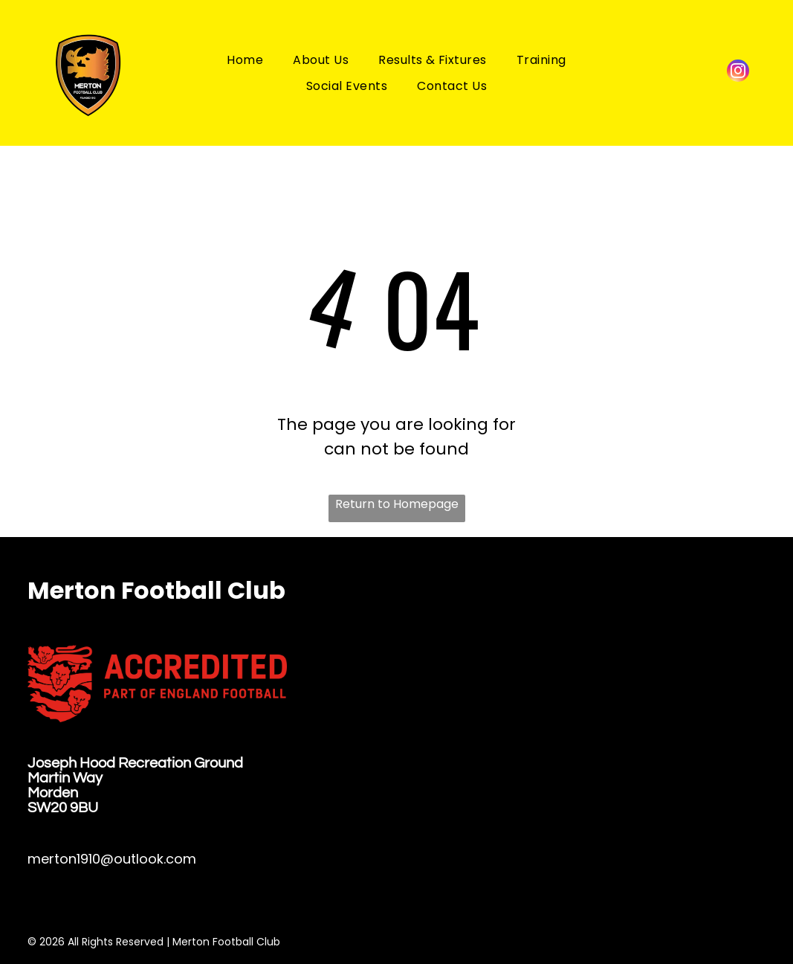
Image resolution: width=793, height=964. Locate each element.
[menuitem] (245, 59)
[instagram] (738, 73)
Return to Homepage (397, 503)
